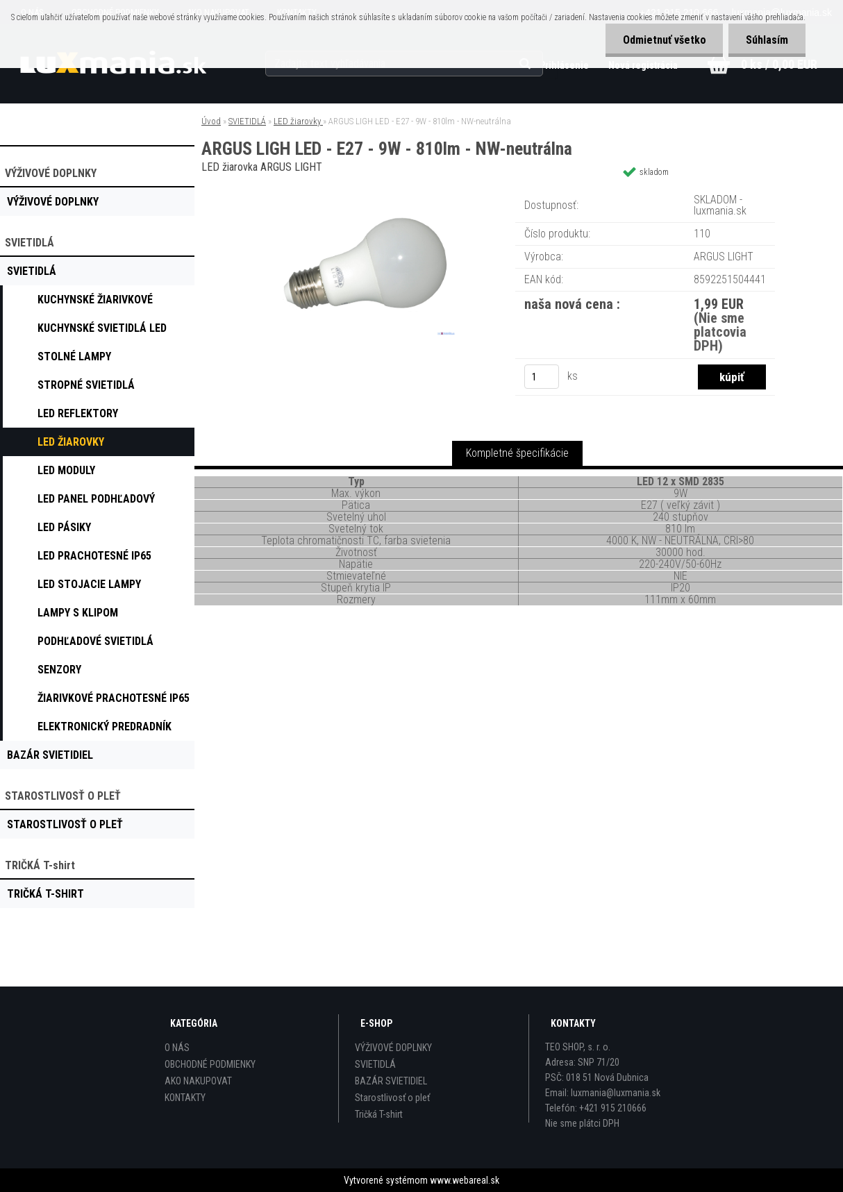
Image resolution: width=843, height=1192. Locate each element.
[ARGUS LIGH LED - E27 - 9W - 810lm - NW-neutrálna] (355, 190)
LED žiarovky (298, 121)
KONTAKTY (185, 1097)
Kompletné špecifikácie (517, 453)
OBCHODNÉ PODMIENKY (210, 1064)
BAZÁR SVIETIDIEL (391, 1080)
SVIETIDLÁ (247, 121)
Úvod (211, 121)
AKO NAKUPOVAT (198, 1080)
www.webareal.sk (464, 1180)
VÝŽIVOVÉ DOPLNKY (393, 1047)
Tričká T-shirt (379, 1114)
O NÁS (177, 1047)
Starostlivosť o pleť (392, 1097)
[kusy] (541, 376)
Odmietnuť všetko (664, 40)
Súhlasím (767, 40)
